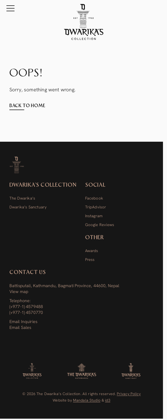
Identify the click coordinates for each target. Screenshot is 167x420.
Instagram (94, 215)
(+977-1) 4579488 (26, 306)
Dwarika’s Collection (43, 185)
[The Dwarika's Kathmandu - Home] (83, 22)
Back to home (27, 106)
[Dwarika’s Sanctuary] (130, 371)
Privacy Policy (129, 393)
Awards (91, 250)
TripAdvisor (95, 206)
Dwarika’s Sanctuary (28, 206)
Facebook (94, 198)
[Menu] (9, 8)
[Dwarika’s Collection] (17, 165)
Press (90, 259)
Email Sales (20, 327)
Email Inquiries (23, 321)
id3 (107, 400)
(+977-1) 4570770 (26, 312)
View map (18, 291)
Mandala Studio (86, 400)
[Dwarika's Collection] (32, 371)
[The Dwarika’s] (81, 371)
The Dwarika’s (22, 198)
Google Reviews (99, 224)
